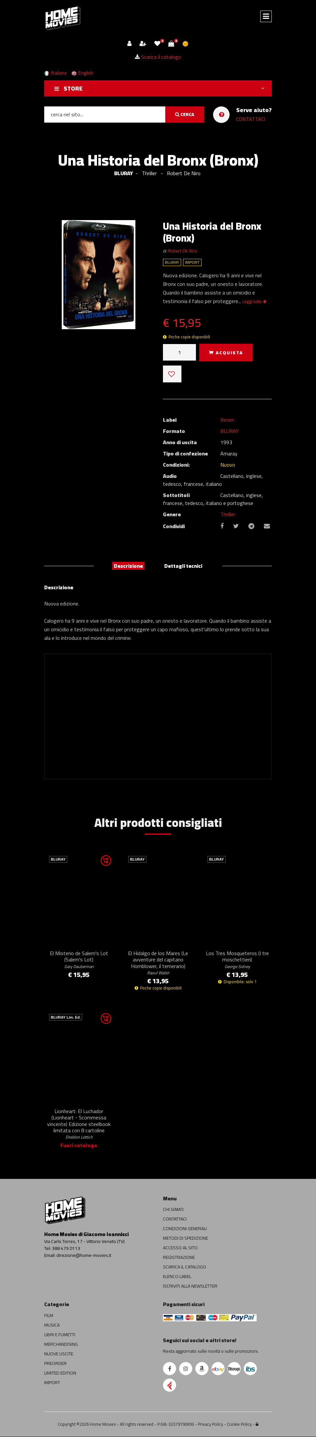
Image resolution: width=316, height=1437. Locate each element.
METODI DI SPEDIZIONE (185, 1238)
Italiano (55, 73)
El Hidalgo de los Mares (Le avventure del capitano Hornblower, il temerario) (158, 963)
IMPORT (52, 1383)
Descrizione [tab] (128, 566)
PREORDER (55, 1363)
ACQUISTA (226, 352)
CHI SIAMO (173, 1210)
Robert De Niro (182, 250)
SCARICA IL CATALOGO (184, 1267)
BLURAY (123, 173)
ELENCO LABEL (177, 1277)
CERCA (184, 114)
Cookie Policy (239, 1424)
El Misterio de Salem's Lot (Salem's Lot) (79, 959)
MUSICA (52, 1325)
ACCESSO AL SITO (180, 1248)
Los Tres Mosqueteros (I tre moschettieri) (237, 959)
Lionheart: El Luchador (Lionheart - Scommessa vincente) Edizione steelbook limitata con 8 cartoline (79, 1124)
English (82, 73)
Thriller (227, 514)
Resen (227, 420)
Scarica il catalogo (158, 57)
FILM (48, 1315)
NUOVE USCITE (58, 1354)
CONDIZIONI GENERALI (185, 1229)
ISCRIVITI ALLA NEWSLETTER (190, 1286)
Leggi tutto (254, 301)
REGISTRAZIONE (179, 1258)
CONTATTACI (250, 119)
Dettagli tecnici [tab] (183, 566)
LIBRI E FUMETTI (59, 1335)
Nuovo (227, 465)
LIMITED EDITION (60, 1373)
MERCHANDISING (61, 1344)
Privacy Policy (210, 1424)
